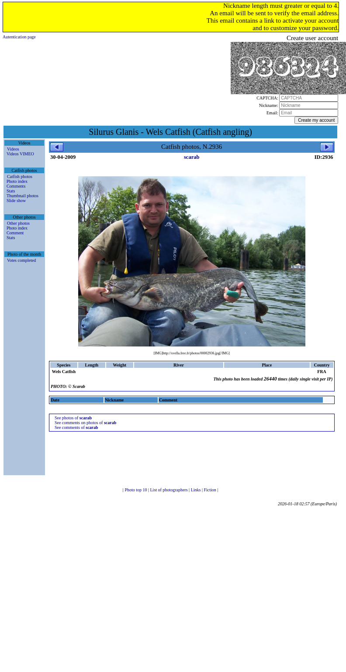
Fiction (210, 489)
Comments (16, 186)
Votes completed (21, 260)
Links (196, 489)
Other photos (18, 223)
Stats (11, 191)
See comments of (76, 427)
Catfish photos (19, 176)
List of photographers (169, 489)
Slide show (16, 200)
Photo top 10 (136, 489)
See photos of (73, 417)
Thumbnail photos (22, 195)
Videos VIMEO (20, 153)
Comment (15, 232)
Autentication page (19, 36)
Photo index (17, 181)
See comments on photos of (85, 422)
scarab (191, 157)
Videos (13, 149)
